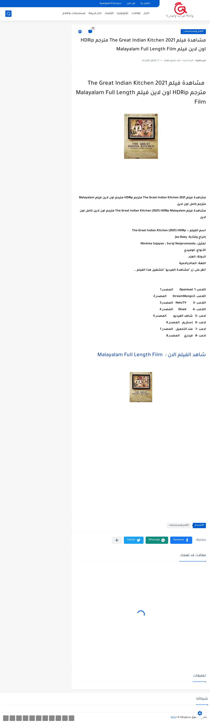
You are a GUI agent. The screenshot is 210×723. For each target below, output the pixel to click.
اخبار (146, 13)
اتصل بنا (145, 3)
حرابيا (174, 717)
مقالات (136, 13)
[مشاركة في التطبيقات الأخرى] (117, 540)
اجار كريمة (95, 13)
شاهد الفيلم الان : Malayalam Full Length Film (151, 355)
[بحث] (8, 13)
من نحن (131, 3)
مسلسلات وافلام (74, 13)
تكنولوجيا (122, 13)
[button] (181, 540)
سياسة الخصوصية (110, 3)
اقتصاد (109, 13)
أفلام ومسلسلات (193, 31)
